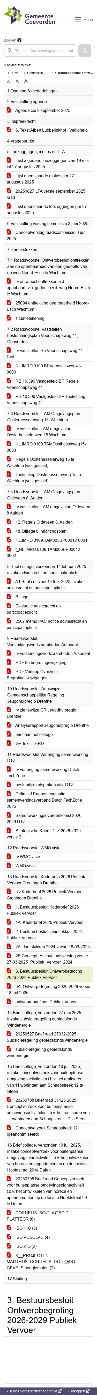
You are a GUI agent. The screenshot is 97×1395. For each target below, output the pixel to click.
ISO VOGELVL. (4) (28, 1237)
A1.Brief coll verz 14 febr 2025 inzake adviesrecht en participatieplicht (45, 584)
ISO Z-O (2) (21, 1246)
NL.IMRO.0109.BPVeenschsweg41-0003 (44, 369)
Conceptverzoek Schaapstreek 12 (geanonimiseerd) (42, 1131)
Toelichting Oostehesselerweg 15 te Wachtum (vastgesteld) (44, 477)
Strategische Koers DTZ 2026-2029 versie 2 (44, 834)
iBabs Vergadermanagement (35, 1391)
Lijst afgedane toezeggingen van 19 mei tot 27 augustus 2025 (48, 163)
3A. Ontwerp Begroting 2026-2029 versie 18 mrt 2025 (48, 989)
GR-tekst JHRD (25, 743)
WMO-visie (21, 866)
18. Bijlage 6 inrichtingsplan (36, 531)
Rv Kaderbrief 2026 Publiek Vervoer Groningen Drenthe (44, 895)
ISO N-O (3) (22, 1228)
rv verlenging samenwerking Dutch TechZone (43, 772)
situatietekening (25, 318)
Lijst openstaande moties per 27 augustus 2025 (40, 179)
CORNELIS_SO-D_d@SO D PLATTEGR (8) (38, 1216)
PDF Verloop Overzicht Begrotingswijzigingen (32, 674)
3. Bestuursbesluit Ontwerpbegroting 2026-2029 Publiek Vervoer (44, 974)
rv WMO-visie (23, 857)
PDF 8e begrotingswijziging (36, 662)
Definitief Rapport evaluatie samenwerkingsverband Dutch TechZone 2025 (44, 800)
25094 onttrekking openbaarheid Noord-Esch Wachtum (48, 306)
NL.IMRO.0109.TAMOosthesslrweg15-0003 (46, 447)
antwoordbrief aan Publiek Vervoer (43, 1002)
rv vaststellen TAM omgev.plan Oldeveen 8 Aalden (48, 510)
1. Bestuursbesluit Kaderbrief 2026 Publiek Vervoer (43, 910)
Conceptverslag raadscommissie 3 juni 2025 (47, 235)
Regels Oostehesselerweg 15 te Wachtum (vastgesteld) (40, 462)
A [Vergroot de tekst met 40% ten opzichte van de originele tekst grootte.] (26, 81)
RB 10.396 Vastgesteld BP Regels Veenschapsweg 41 (43, 384)
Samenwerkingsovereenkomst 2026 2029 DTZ (44, 818)
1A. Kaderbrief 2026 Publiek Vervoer (45, 922)
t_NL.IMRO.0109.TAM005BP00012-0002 (44, 552)
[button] (84, 50)
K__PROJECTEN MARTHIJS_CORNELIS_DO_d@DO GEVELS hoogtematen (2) (41, 1261)
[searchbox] (40, 50)
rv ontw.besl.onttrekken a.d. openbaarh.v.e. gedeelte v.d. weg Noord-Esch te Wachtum (48, 287)
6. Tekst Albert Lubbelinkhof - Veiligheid (47, 130)
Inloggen (80, 1391)
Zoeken (10, 40)
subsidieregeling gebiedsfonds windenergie (39, 1052)
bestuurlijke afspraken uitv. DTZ (40, 785)
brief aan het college (30, 734)
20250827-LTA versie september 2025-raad (47, 194)
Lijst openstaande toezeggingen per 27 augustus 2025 (47, 209)
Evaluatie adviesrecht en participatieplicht (34, 609)
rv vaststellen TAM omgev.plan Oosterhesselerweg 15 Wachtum (39, 431)
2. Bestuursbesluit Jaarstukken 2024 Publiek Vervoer (44, 934)
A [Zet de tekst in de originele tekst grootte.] (8, 81)
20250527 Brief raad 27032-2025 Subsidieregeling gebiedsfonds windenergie (47, 1037)
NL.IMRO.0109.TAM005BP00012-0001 (47, 540)
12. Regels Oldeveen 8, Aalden (40, 522)
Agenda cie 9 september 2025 (38, 110)
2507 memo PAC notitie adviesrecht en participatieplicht (47, 624)
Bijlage (17, 597)
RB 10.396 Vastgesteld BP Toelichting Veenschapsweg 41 (46, 399)
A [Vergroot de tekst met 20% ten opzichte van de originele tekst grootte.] (17, 81)
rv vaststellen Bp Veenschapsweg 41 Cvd (45, 353)
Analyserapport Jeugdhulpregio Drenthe (48, 725)
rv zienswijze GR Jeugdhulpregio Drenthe (41, 713)
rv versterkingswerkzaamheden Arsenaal (48, 653)
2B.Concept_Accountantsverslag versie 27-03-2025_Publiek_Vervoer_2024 (47, 959)
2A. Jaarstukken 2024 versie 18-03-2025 (48, 947)
